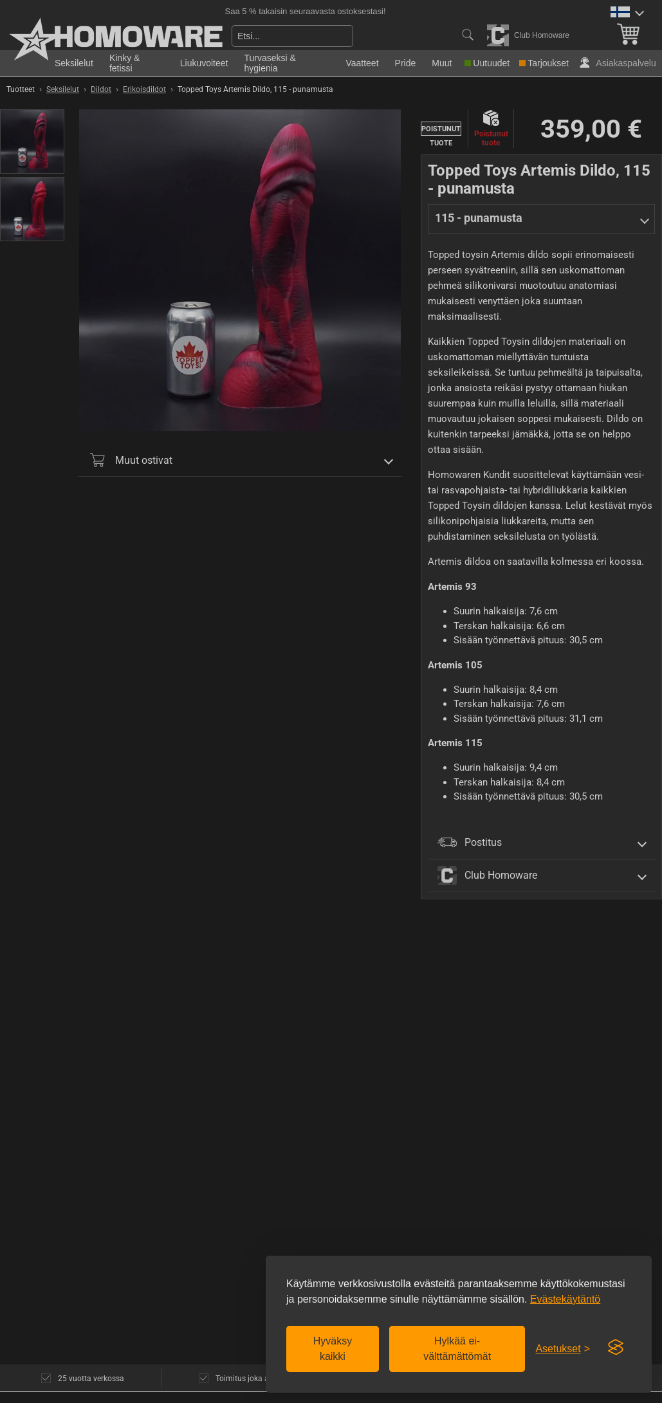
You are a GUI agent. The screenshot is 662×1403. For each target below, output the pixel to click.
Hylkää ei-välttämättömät (457, 1348)
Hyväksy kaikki (332, 1348)
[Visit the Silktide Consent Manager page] (615, 1347)
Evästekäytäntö (565, 1299)
